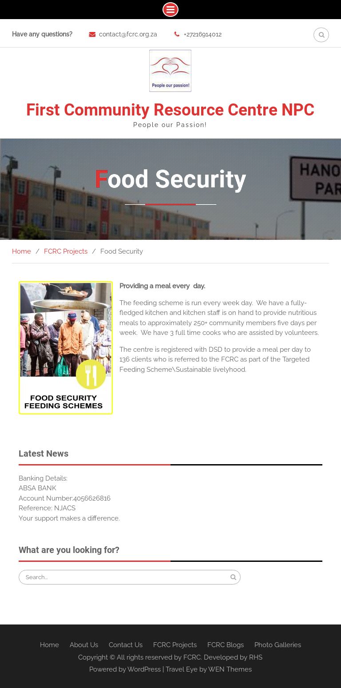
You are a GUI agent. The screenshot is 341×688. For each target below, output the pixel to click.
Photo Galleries (277, 645)
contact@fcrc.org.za (128, 34)
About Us (84, 645)
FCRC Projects (175, 645)
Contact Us (126, 645)
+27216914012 (203, 34)
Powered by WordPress (125, 669)
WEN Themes (230, 669)
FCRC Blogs (225, 645)
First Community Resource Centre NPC (170, 109)
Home (49, 645)
